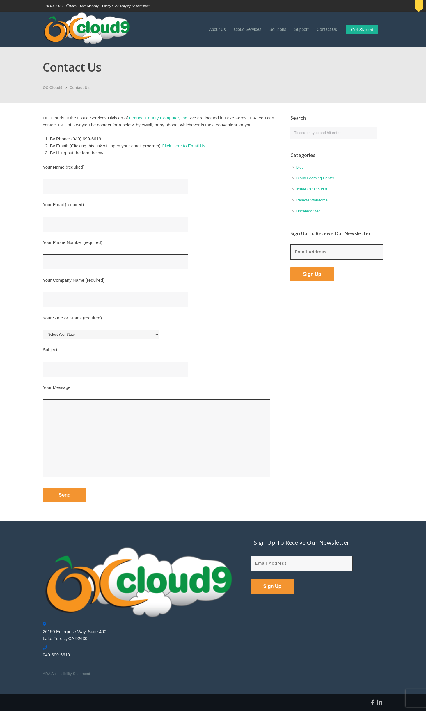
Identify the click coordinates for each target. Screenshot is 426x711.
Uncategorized (308, 211)
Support (301, 29)
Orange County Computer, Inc (158, 117)
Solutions (277, 29)
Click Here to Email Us (183, 145)
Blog (300, 167)
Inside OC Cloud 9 (311, 189)
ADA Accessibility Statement (66, 673)
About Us (217, 29)
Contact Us (327, 29)
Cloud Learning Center (315, 178)
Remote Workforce (312, 200)
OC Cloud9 (52, 87)
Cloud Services (247, 29)
